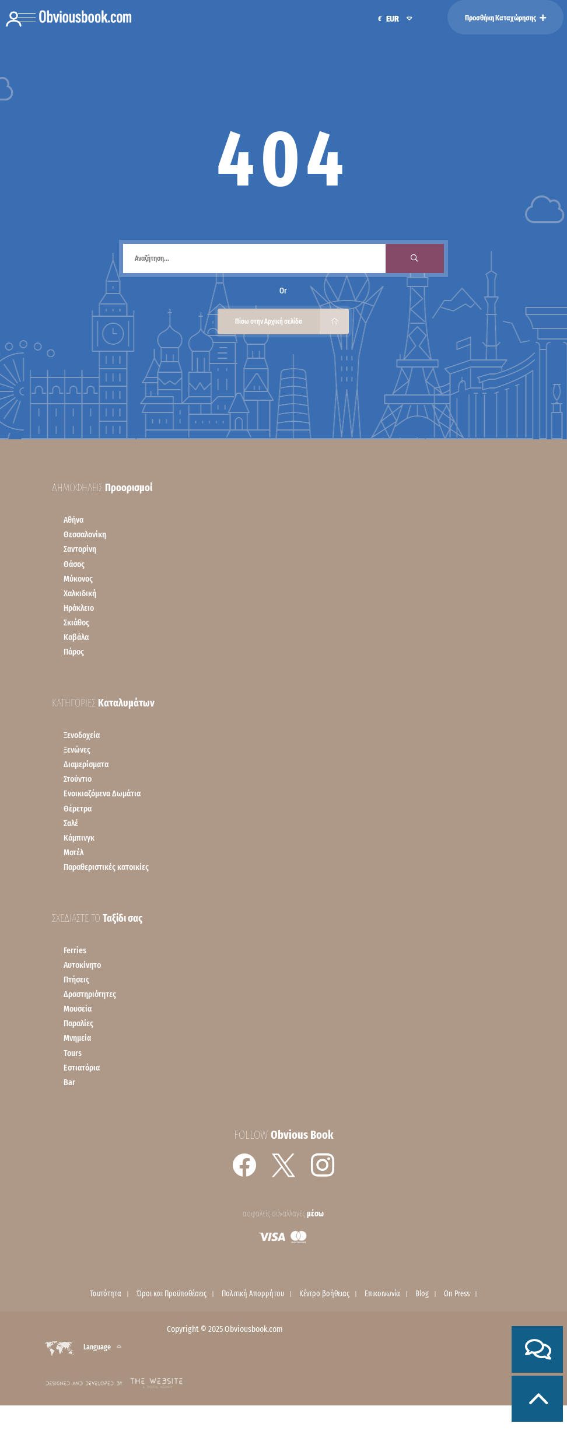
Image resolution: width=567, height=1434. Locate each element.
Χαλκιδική (80, 593)
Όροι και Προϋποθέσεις (171, 1294)
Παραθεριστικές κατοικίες (106, 867)
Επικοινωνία (382, 1294)
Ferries (75, 950)
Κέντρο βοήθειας (324, 1294)
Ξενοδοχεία (82, 735)
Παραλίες (78, 1023)
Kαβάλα (76, 637)
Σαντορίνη (80, 549)
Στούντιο (78, 779)
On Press (457, 1294)
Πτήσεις (76, 979)
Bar (69, 1082)
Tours (73, 1053)
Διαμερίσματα (86, 764)
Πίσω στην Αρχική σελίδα (292, 321)
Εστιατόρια (82, 1068)
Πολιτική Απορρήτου (253, 1294)
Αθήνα (73, 520)
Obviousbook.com (254, 1329)
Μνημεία (77, 1038)
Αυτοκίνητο (82, 965)
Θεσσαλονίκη (85, 534)
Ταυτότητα (105, 1294)
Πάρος (74, 652)
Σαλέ (71, 823)
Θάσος (74, 564)
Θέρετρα (78, 809)
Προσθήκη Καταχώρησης (505, 17)
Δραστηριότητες (90, 994)
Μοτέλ (73, 852)
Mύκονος (78, 579)
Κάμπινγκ (79, 838)
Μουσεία (78, 1009)
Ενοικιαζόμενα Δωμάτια (102, 793)
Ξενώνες (77, 750)
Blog (422, 1294)
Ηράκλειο (79, 608)
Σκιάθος (76, 622)
